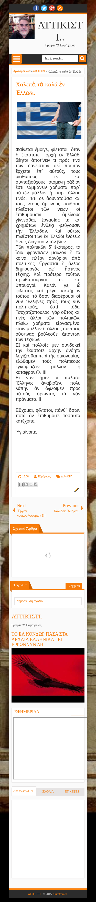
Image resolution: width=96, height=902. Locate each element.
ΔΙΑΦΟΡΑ (66, 476)
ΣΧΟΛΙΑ (48, 792)
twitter (44, 8)
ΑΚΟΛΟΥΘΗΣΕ (23, 791)
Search (82, 58)
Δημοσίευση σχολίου (30, 601)
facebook (36, 8)
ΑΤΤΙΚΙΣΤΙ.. (28, 616)
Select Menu (17, 59)
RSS (60, 8)
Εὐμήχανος (44, 476)
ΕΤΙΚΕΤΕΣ (72, 792)
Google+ (52, 8)
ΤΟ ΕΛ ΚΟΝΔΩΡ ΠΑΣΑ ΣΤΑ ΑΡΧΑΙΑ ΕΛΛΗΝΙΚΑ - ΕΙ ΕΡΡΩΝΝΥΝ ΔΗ (40, 639)
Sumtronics (60, 894)
